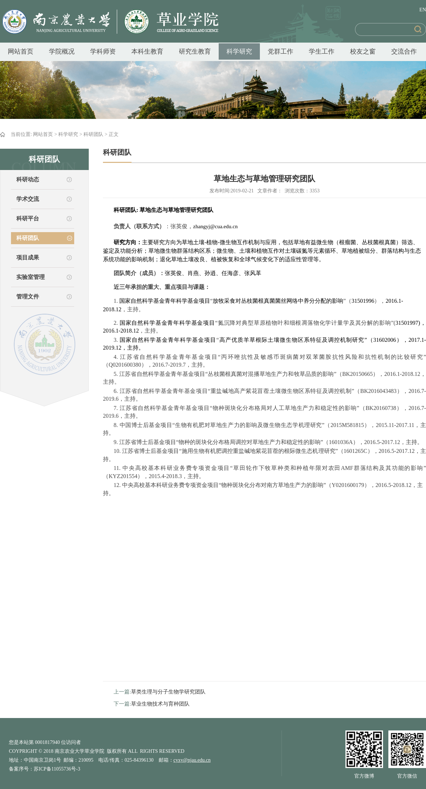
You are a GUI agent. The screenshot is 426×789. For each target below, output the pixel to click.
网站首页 (20, 51)
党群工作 (280, 51)
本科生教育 (147, 51)
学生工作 (321, 51)
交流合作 (404, 51)
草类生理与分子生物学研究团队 (168, 692)
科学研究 (239, 51)
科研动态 (27, 179)
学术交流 (27, 199)
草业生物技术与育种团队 (160, 704)
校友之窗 (363, 51)
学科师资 (103, 51)
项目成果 (27, 257)
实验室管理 (30, 277)
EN (422, 9)
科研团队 (93, 134)
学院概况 (62, 51)
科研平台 (27, 218)
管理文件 (27, 297)
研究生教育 (195, 51)
